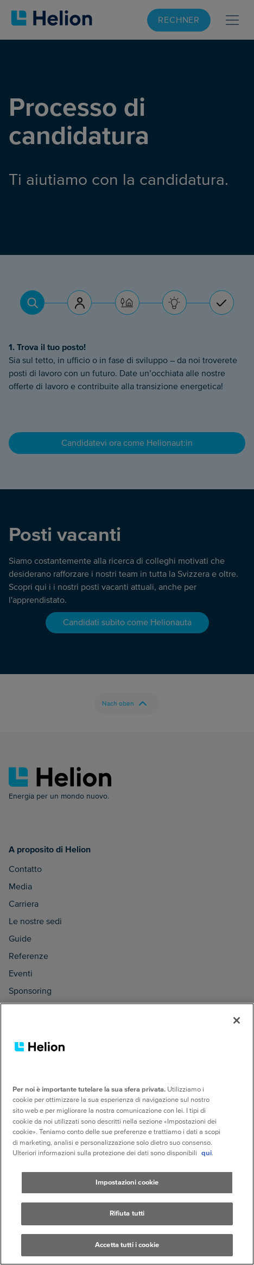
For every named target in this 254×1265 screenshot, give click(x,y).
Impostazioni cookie (127, 1198)
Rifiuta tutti (127, 1229)
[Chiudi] (237, 1036)
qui (206, 1168)
